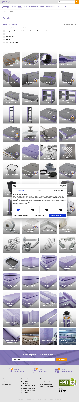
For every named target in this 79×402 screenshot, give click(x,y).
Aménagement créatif (11, 31)
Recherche (72, 2)
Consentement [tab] (21, 190)
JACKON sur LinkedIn (27, 393)
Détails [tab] (39, 190)
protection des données (37, 202)
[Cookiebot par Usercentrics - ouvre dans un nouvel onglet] (60, 186)
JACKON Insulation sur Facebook (27, 382)
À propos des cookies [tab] (58, 190)
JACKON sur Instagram (29, 390)
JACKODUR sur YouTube (29, 388)
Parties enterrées (10, 36)
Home (4, 11)
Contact (77, 2)
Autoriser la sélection (39, 215)
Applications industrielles (12, 42)
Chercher (62, 359)
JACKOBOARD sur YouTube (30, 385)
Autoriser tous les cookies (57, 215)
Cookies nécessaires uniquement (21, 215)
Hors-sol (8, 39)
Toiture (7, 33)
